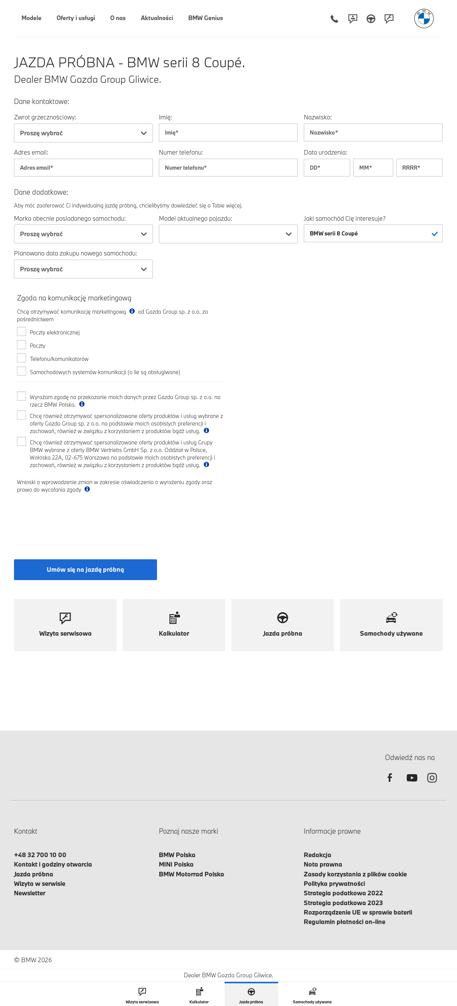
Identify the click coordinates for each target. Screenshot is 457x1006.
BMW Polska (177, 855)
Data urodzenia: (325, 152)
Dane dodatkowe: (41, 192)
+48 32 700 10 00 (40, 855)
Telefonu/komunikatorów (59, 358)
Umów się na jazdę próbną (85, 569)
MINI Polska (176, 864)
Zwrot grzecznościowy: (45, 117)
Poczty (37, 345)
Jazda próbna (33, 874)
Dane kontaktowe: (41, 101)
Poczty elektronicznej (55, 332)
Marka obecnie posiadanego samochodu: (70, 218)
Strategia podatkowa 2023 (343, 903)
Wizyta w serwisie (39, 883)
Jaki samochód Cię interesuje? (345, 218)
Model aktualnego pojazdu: (195, 218)
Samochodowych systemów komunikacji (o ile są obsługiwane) (105, 372)
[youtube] (411, 784)
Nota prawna (323, 864)
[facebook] (389, 784)
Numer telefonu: (181, 152)
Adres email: (31, 152)
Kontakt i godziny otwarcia (53, 864)
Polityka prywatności (334, 883)
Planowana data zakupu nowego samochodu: (75, 253)
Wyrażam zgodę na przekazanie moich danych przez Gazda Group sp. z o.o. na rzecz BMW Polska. (125, 400)
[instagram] (432, 784)
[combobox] (83, 133)
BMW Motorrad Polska (191, 874)
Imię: (165, 117)
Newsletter (29, 893)
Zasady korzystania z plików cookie (355, 874)
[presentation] (74, 519)
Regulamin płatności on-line (344, 922)
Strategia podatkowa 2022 (343, 893)
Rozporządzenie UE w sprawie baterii (358, 912)
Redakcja (317, 855)
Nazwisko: (318, 117)
